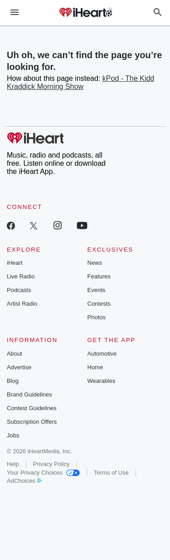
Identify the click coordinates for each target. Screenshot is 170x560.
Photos (96, 317)
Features (99, 276)
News (94, 262)
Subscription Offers (32, 421)
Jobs (13, 435)
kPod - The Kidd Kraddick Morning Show (80, 82)
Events (96, 290)
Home (95, 367)
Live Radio (20, 276)
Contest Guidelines (32, 408)
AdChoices (24, 480)
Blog (13, 380)
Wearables (101, 380)
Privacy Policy (51, 464)
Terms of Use (111, 472)
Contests (99, 303)
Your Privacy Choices (43, 472)
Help (13, 464)
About (14, 353)
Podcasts (19, 290)
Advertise (19, 367)
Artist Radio (22, 303)
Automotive (102, 353)
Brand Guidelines (29, 394)
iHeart (15, 262)
